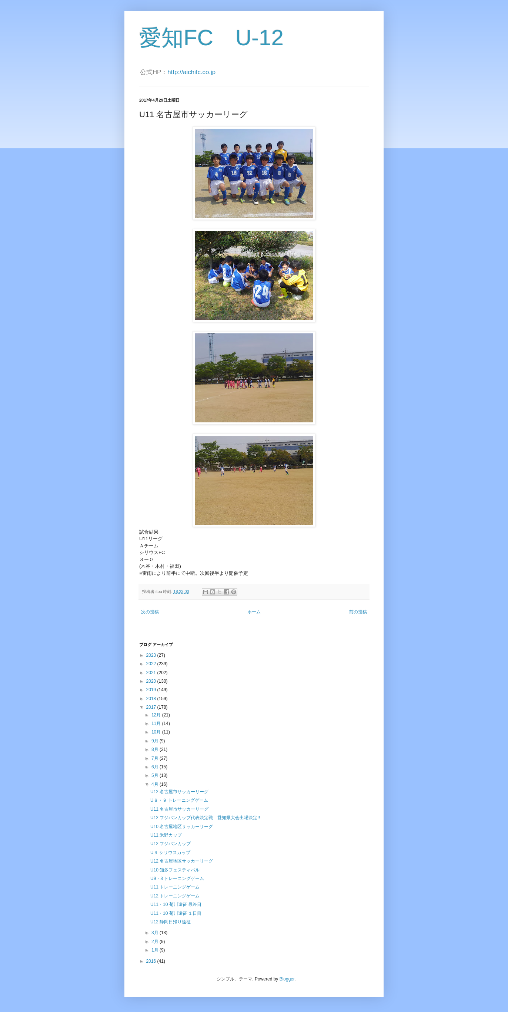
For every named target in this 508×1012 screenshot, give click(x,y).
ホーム (254, 611)
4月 (155, 784)
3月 (155, 932)
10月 (156, 732)
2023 (151, 655)
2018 (151, 698)
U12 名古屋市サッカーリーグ (179, 791)
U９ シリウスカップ (170, 852)
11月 (156, 723)
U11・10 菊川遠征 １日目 (175, 913)
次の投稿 (150, 611)
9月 (155, 741)
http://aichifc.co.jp (191, 72)
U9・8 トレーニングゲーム (177, 878)
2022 (151, 663)
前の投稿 (358, 611)
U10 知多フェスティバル (175, 870)
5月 (155, 775)
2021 (151, 672)
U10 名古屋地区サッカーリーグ (181, 826)
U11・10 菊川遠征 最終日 (175, 904)
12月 (156, 715)
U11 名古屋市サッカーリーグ (179, 809)
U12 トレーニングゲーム (175, 896)
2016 (151, 961)
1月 (155, 950)
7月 (155, 758)
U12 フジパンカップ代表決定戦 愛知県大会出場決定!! (205, 817)
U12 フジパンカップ (170, 843)
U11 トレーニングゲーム (175, 887)
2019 (151, 689)
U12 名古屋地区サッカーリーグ (183, 861)
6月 (155, 766)
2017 (151, 707)
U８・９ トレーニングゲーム (179, 800)
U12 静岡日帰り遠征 (170, 921)
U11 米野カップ (166, 835)
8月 (155, 749)
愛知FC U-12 (211, 37)
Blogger (287, 979)
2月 (155, 941)
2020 (151, 681)
